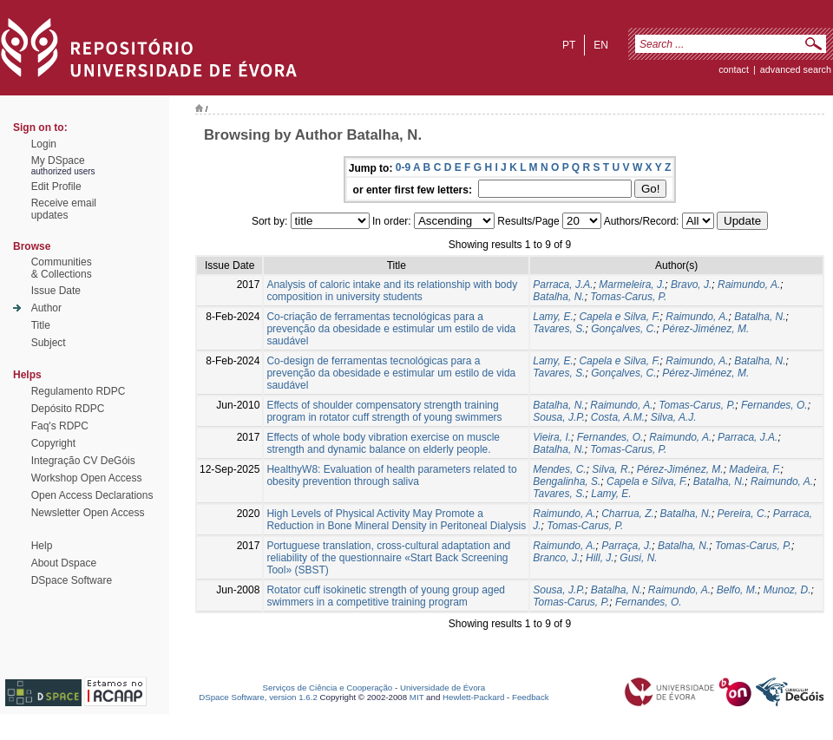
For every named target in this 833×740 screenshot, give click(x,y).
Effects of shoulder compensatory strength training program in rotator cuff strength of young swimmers (384, 411)
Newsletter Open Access (88, 513)
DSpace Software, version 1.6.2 (258, 697)
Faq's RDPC (60, 426)
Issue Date (56, 291)
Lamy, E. (553, 317)
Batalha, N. (558, 297)
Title (40, 325)
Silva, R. (611, 469)
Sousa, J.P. (559, 417)
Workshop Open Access (86, 478)
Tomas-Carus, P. (628, 297)
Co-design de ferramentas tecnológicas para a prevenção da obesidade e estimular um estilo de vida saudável (390, 373)
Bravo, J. (691, 284)
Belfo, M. (737, 590)
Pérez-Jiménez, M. (705, 329)
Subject (48, 343)
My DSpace (58, 160)
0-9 (403, 167)
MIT (417, 697)
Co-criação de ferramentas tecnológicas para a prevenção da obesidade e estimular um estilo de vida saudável (390, 329)
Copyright (53, 443)
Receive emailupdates (63, 209)
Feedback (530, 697)
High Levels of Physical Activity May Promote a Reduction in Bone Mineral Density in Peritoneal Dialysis (396, 520)
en (601, 45)
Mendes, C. (559, 469)
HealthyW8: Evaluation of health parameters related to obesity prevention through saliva (391, 475)
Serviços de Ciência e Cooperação (328, 687)
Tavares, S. (559, 329)
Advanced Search (795, 69)
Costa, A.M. (618, 417)
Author (46, 308)
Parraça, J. (626, 546)
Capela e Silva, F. (619, 317)
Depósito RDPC (68, 409)
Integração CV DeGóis (83, 461)
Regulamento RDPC (78, 391)
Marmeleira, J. (632, 284)
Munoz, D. (787, 590)
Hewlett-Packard (473, 697)
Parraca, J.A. (563, 284)
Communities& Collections (61, 268)
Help (42, 546)
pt (568, 45)
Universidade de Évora (442, 687)
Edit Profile (56, 186)
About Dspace (63, 563)
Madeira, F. (754, 469)
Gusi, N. (638, 558)
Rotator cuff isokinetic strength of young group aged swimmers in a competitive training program (385, 596)
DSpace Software (71, 580)
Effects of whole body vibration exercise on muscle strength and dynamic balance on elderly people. (383, 443)
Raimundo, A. (749, 284)
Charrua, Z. (627, 514)
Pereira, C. (742, 514)
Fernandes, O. (774, 405)
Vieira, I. (552, 437)
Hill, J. (600, 558)
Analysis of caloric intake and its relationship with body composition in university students (391, 290)
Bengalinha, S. (566, 481)
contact (733, 69)
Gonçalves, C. (623, 329)
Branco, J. (556, 558)
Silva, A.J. (674, 417)
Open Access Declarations (92, 495)
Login (43, 144)
